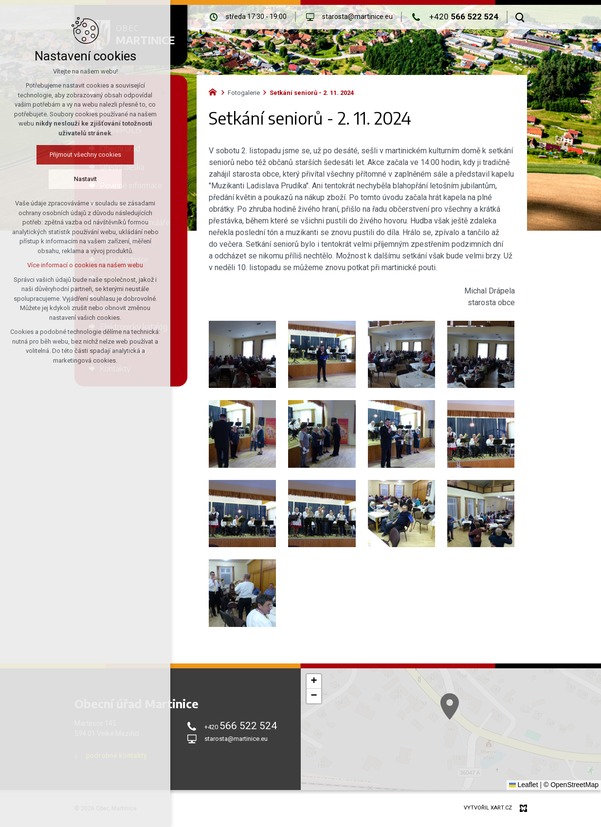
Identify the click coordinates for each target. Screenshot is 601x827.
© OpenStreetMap (571, 785)
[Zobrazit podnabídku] (163, 93)
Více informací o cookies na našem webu (61, 265)
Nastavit (60, 179)
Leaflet (523, 785)
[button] (468, 719)
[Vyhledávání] (520, 17)
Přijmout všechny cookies (60, 154)
